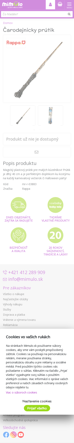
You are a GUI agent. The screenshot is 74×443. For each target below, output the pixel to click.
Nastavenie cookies (37, 401)
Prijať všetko (37, 408)
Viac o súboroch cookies (21, 392)
